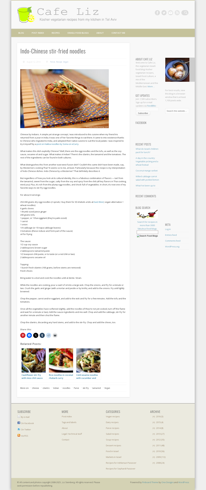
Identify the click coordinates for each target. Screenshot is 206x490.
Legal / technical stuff (72, 433)
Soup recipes (112, 439)
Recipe (59, 62)
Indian (56, 388)
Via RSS (23, 435)
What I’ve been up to (145, 185)
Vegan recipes (113, 416)
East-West (99, 202)
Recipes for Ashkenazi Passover (121, 462)
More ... (151, 86)
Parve (52, 62)
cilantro (46, 388)
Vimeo (172, 12)
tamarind (96, 388)
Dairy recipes (112, 422)
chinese (35, 388)
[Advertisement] (161, 47)
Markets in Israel (113, 457)
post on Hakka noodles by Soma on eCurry (58, 144)
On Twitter (24, 429)
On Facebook (26, 423)
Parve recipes (112, 428)
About (100, 32)
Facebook (159, 12)
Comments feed (172, 240)
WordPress (183, 482)
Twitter (166, 12)
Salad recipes (112, 433)
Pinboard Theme (150, 482)
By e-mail (23, 416)
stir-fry (86, 388)
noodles (66, 388)
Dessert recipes (113, 445)
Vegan (65, 62)
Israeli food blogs (78, 32)
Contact (65, 439)
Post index (38, 32)
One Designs (167, 482)
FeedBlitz (151, 105)
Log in (168, 229)
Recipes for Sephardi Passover (120, 468)
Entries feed (171, 234)
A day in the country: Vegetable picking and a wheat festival (147, 161)
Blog (21, 32)
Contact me (118, 32)
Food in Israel (112, 451)
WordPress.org (172, 246)
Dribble (179, 12)
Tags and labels (69, 422)
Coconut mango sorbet (147, 170)
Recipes (56, 32)
